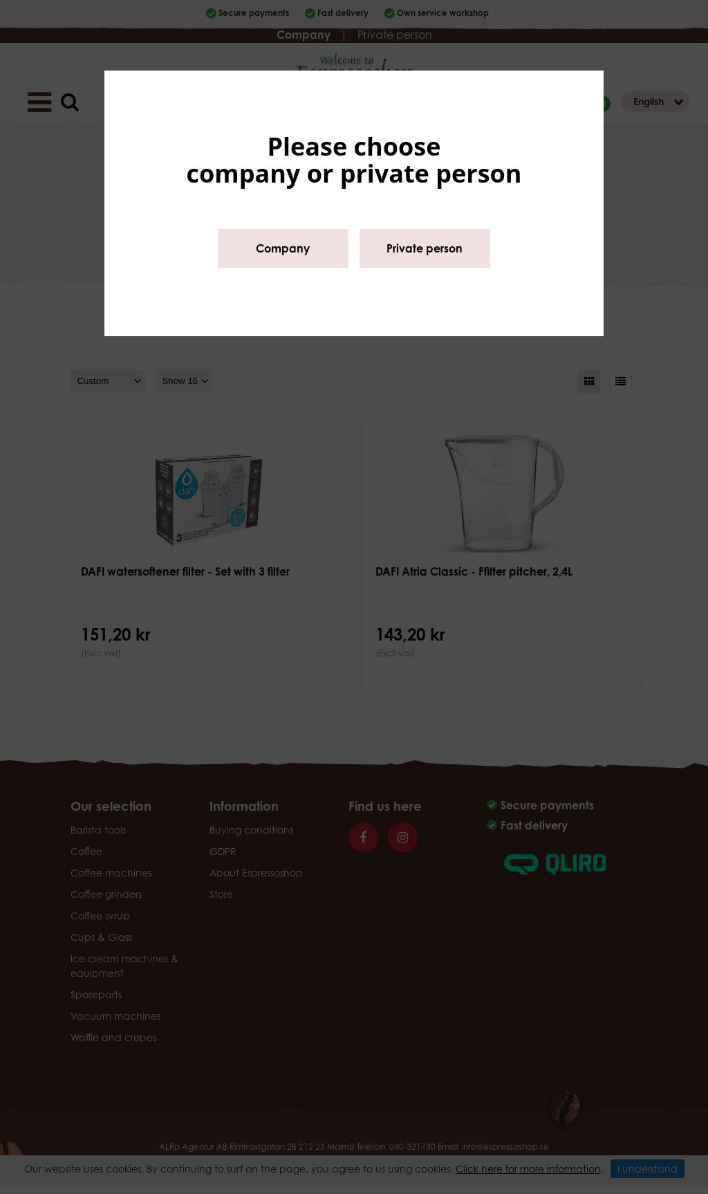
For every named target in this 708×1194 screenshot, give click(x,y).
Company (283, 248)
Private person (424, 248)
